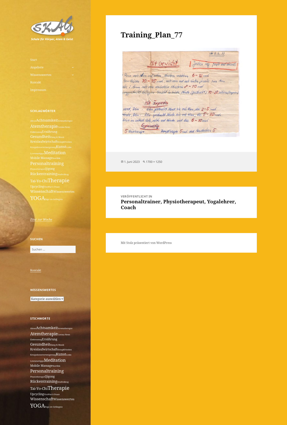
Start (33, 60)
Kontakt (35, 82)
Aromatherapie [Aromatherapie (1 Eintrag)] (65, 121)
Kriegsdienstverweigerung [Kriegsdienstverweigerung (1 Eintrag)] (43, 147)
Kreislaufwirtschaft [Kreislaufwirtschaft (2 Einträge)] (43, 142)
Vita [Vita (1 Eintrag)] (46, 187)
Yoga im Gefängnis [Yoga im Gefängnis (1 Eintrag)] (54, 199)
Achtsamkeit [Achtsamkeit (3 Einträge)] (47, 120)
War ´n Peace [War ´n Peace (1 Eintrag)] (54, 187)
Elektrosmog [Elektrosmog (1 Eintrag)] (36, 132)
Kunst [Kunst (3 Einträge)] (61, 146)
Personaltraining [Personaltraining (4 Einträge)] (47, 163)
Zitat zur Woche (41, 219)
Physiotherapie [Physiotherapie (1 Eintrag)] (37, 169)
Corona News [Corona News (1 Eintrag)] (64, 127)
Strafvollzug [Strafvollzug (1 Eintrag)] (63, 174)
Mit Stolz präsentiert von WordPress (146, 243)
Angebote (37, 67)
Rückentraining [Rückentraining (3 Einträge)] (43, 173)
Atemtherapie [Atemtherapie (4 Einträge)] (44, 126)
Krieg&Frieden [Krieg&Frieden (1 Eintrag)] (64, 142)
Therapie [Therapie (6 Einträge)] (58, 180)
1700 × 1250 (154, 162)
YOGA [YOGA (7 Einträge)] (37, 198)
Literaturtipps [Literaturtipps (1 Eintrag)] (37, 153)
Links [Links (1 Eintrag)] (68, 147)
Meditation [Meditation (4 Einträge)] (55, 152)
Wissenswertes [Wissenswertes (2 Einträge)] (63, 192)
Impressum (38, 90)
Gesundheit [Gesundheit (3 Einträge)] (40, 136)
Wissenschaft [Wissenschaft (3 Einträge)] (41, 191)
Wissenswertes (40, 75)
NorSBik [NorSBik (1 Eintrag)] (56, 158)
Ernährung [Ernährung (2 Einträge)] (49, 132)
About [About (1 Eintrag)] (33, 121)
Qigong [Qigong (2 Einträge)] (50, 169)
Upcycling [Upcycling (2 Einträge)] (37, 186)
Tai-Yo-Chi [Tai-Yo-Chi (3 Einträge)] (39, 180)
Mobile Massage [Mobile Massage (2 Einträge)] (41, 158)
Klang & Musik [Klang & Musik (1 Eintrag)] (57, 137)
